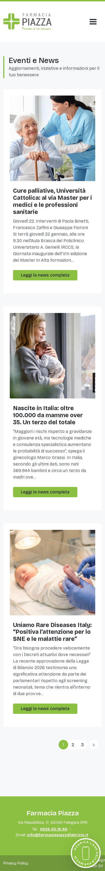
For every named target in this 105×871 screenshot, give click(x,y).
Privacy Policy (15, 863)
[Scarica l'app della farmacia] (86, 853)
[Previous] (93, 744)
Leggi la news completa (45, 275)
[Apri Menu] (93, 21)
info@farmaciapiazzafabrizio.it (57, 835)
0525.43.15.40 (54, 829)
